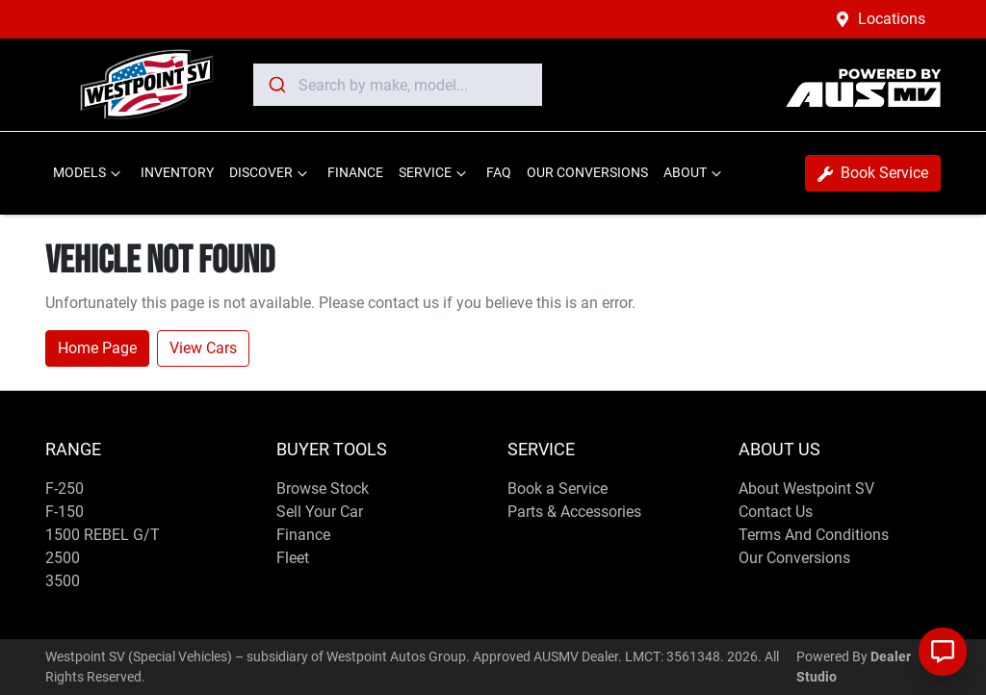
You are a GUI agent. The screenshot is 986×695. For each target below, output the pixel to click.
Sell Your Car (319, 511)
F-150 (64, 511)
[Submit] (275, 85)
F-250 (64, 488)
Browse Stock (322, 488)
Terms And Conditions (814, 535)
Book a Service (557, 488)
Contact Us (776, 511)
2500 (62, 558)
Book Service (872, 173)
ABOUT (694, 173)
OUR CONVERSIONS (587, 173)
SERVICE (435, 173)
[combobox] (397, 85)
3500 (62, 581)
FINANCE (355, 173)
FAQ (498, 173)
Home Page (97, 348)
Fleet (292, 558)
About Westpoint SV (806, 488)
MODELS (89, 173)
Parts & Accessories (574, 511)
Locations (891, 19)
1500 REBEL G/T (102, 535)
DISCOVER (270, 173)
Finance (303, 535)
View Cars (203, 348)
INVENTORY (177, 173)
